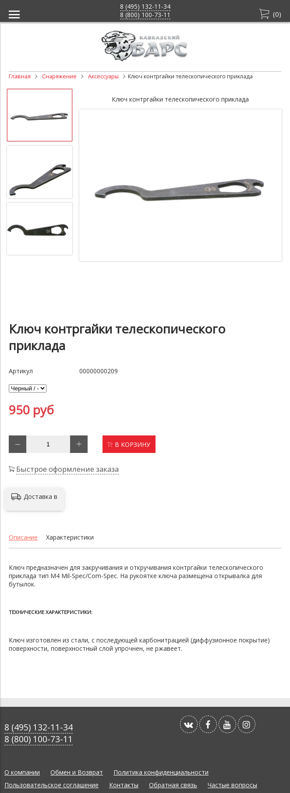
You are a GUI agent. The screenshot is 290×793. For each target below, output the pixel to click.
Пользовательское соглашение (51, 785)
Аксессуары (103, 76)
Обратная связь (173, 785)
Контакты (123, 785)
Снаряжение (59, 76)
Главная (20, 76)
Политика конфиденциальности (161, 772)
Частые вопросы (232, 785)
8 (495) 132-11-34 (145, 6)
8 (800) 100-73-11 (145, 15)
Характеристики (70, 537)
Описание (23, 537)
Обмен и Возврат (76, 772)
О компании (22, 772)
